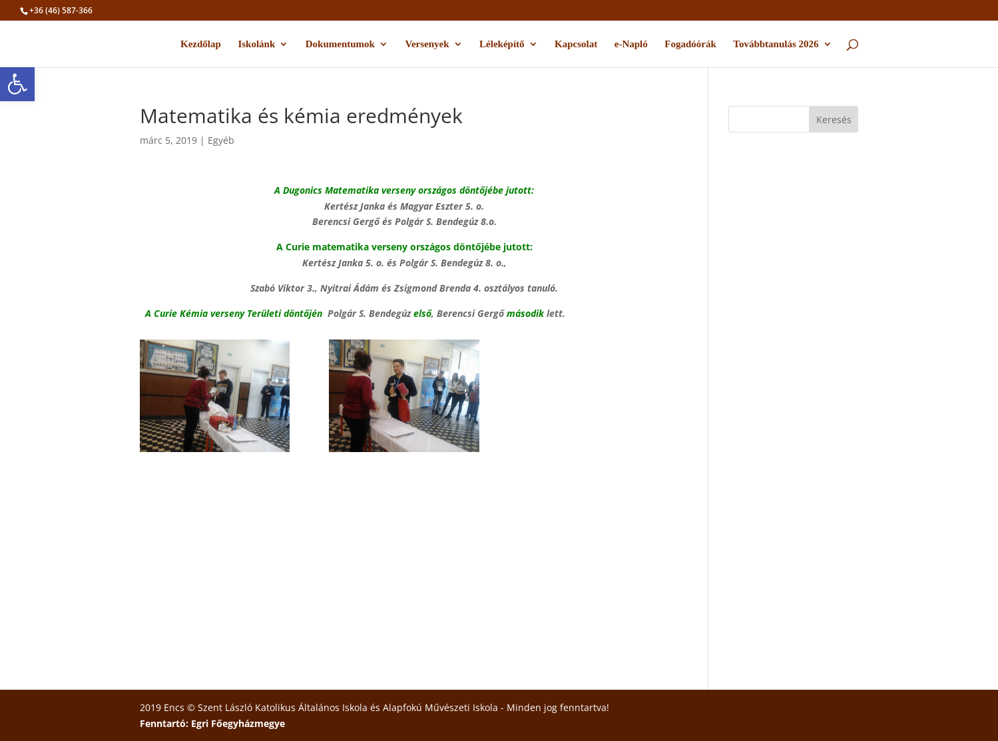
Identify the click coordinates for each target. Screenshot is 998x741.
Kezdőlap (200, 44)
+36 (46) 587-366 (61, 10)
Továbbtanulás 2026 (775, 44)
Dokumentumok (340, 44)
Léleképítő (502, 44)
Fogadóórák (690, 44)
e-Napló (631, 44)
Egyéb (221, 140)
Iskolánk (256, 44)
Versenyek (427, 44)
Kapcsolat (576, 44)
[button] (17, 84)
